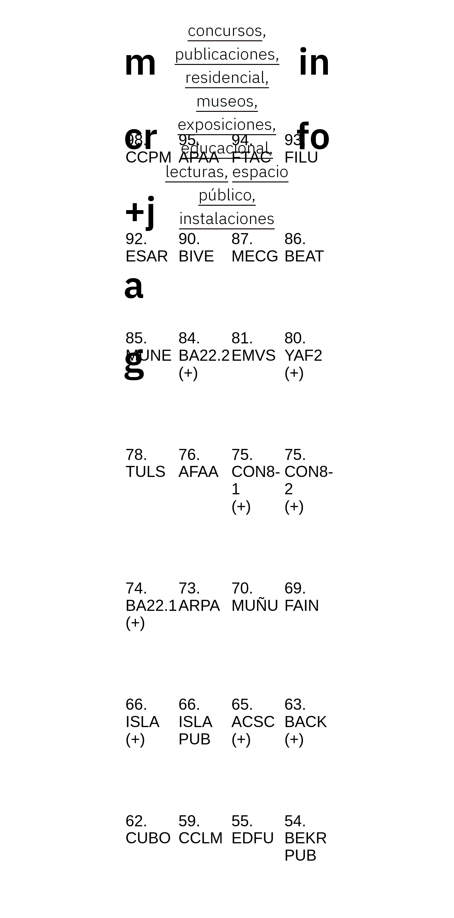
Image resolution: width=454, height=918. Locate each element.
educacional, (227, 147)
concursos (225, 29)
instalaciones (227, 217)
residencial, (227, 76)
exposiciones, (227, 123)
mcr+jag (141, 210)
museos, (227, 100)
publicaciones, (227, 53)
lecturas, (196, 170)
